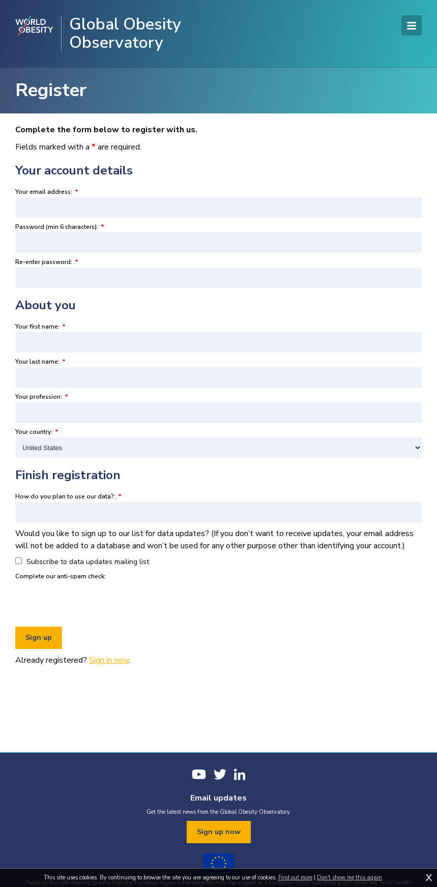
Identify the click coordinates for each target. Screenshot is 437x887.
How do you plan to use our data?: (68, 496)
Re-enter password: (46, 262)
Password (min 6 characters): (59, 227)
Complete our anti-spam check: (60, 576)
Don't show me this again (349, 877)
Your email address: (46, 192)
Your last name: (40, 362)
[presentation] (92, 602)
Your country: (37, 432)
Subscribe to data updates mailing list (82, 562)
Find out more (295, 877)
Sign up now (219, 832)
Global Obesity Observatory (125, 33)
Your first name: (40, 326)
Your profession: (41, 397)
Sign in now (109, 660)
